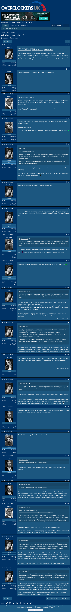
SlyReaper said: (23, 239)
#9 (68, 260)
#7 (68, 208)
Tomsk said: (22, 326)
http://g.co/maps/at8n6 (24, 127)
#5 (68, 144)
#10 (68, 287)
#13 (68, 379)
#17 (68, 480)
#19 (68, 536)
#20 (68, 567)
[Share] (66, 44)
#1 (68, 44)
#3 (68, 93)
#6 (68, 182)
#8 (68, 234)
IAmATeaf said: (23, 571)
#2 (68, 69)
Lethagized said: (23, 383)
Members (23, 25)
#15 (68, 431)
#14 (68, 406)
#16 (68, 455)
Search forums (13, 28)
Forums (5, 25)
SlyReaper (6, 38)
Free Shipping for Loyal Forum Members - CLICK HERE (16, 22)
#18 (68, 503)
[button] (18, 25)
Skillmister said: (23, 460)
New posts (5, 28)
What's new (14, 25)
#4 (68, 118)
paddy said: (22, 148)
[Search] (67, 25)
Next (8, 41)
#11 (68, 322)
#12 (68, 354)
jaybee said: (22, 540)
